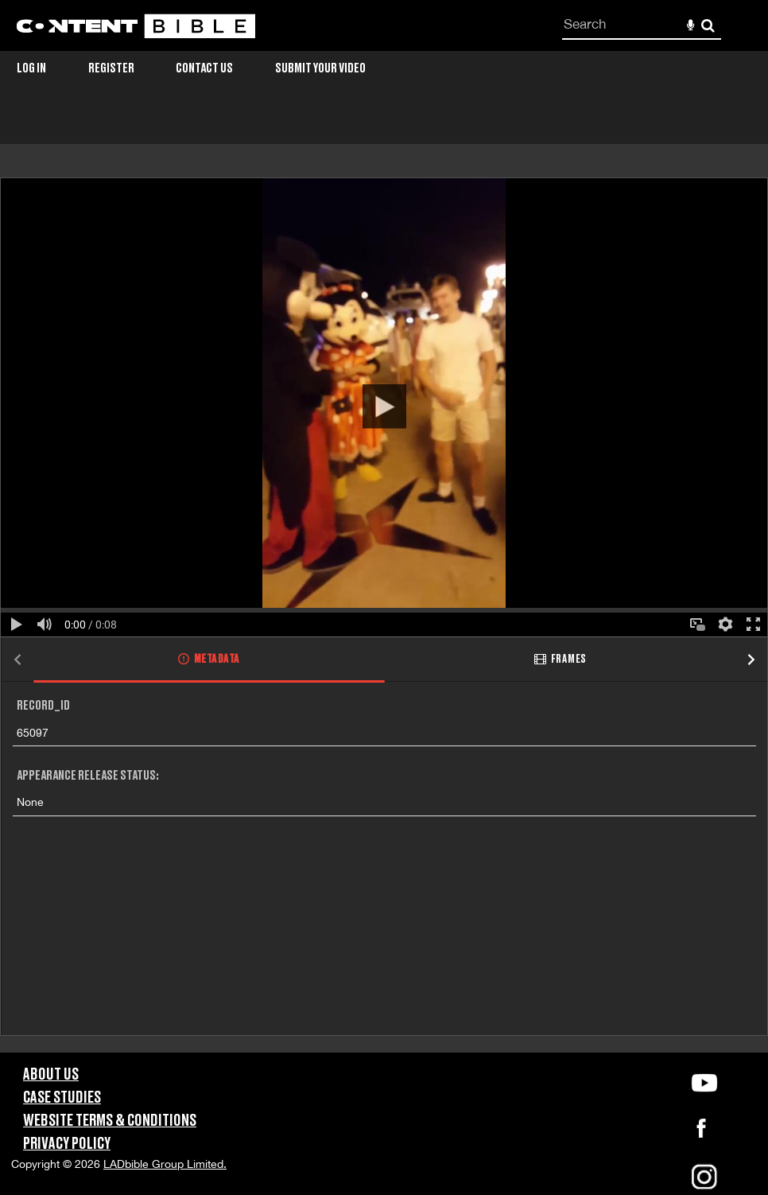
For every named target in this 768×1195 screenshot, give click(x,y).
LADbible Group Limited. (165, 1164)
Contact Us (204, 68)
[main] (384, 582)
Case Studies (62, 1098)
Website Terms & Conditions (109, 1121)
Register (111, 68)
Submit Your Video (320, 68)
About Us (51, 1075)
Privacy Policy (67, 1144)
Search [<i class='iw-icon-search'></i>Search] (708, 25)
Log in (31, 68)
